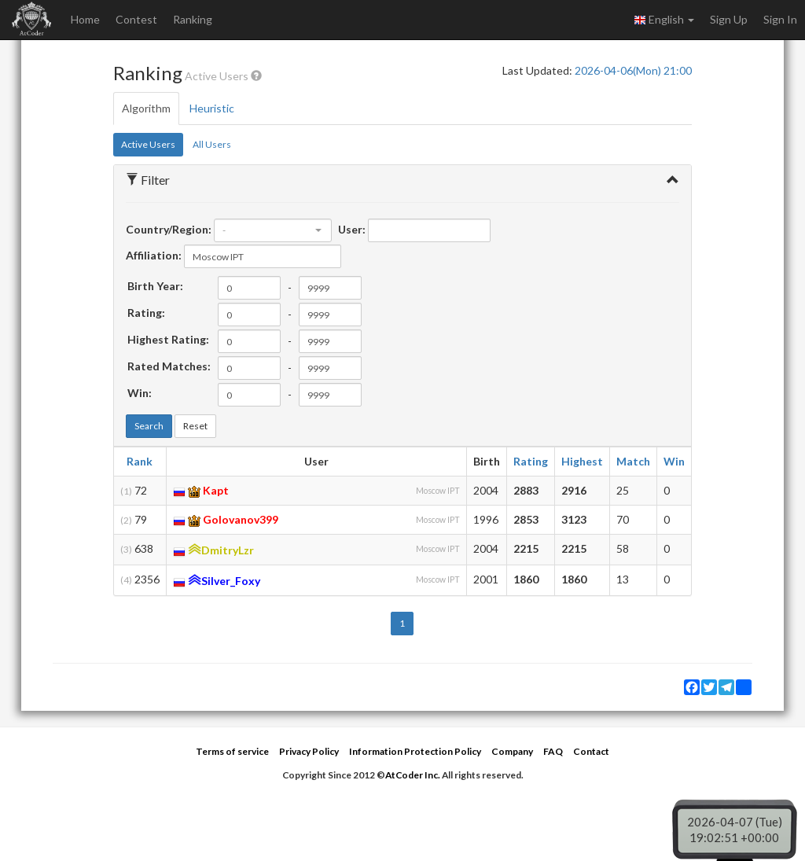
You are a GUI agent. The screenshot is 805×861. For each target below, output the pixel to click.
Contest (136, 19)
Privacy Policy (309, 751)
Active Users (148, 144)
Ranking (192, 19)
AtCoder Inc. (412, 775)
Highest (582, 461)
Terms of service (232, 751)
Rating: (146, 312)
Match (633, 461)
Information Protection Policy (415, 751)
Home (85, 19)
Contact (591, 751)
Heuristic (211, 108)
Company (512, 751)
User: (352, 229)
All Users (212, 144)
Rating (530, 461)
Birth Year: (155, 286)
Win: (139, 392)
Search (149, 426)
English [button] (664, 20)
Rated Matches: (169, 366)
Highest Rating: (168, 339)
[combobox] (273, 230)
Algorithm (146, 108)
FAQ (553, 751)
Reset (195, 426)
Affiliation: (154, 255)
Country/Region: (168, 229)
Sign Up (729, 19)
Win (674, 461)
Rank (140, 461)
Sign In (780, 19)
